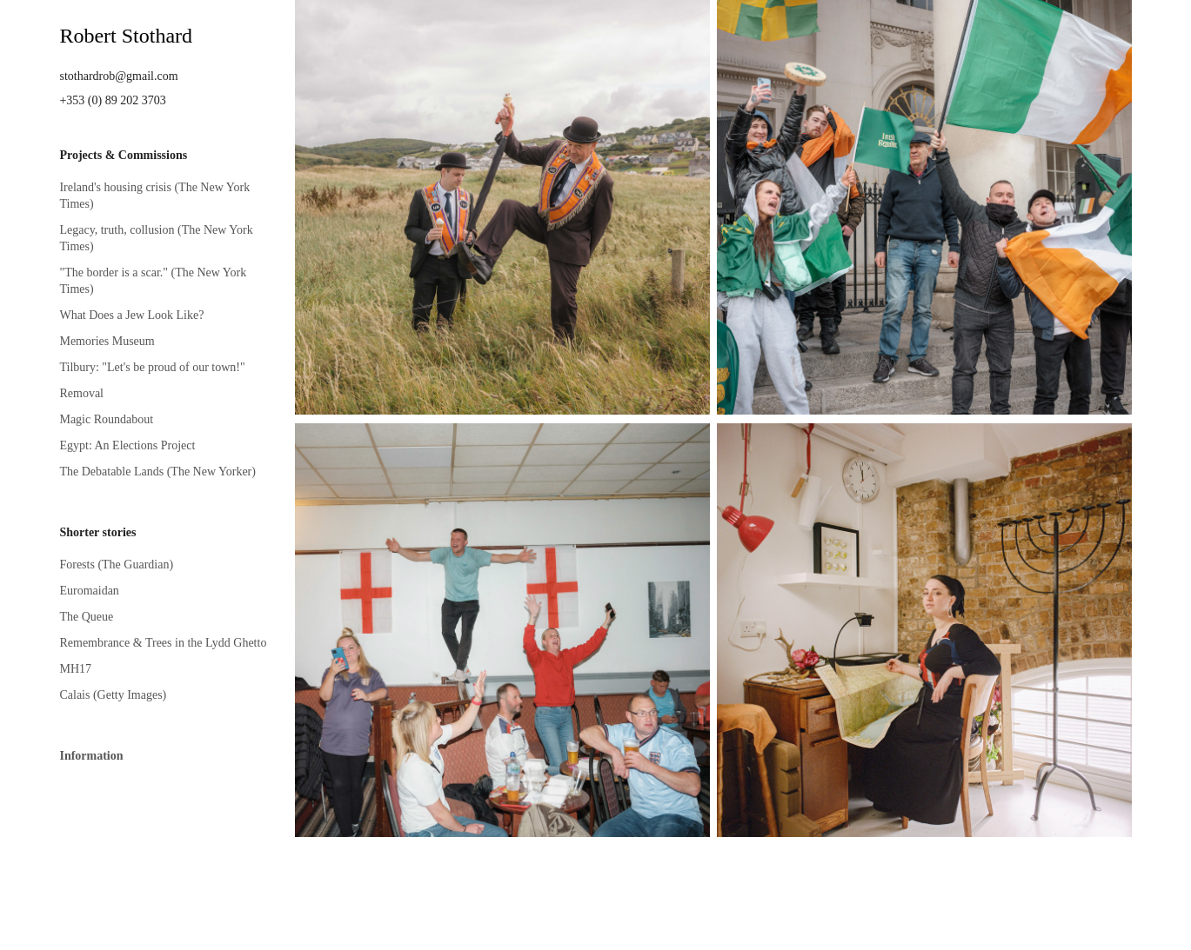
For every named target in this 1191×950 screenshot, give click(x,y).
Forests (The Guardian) (116, 564)
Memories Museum (106, 341)
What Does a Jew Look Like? (131, 315)
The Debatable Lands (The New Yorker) (157, 471)
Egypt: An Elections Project (127, 445)
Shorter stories (97, 532)
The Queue (86, 616)
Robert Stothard (125, 35)
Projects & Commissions (123, 155)
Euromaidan (88, 590)
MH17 (75, 668)
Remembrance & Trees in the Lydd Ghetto (162, 642)
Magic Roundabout (106, 419)
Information (91, 755)
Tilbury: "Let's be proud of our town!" (151, 367)
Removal (81, 393)
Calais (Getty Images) (112, 694)
